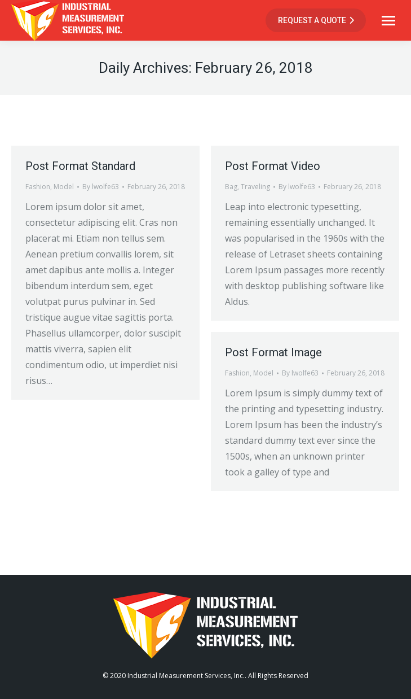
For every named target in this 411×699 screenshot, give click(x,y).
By (100, 186)
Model (64, 186)
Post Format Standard (80, 166)
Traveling (255, 186)
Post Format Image (273, 352)
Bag (231, 186)
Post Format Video (272, 166)
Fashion (37, 186)
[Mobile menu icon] (388, 21)
